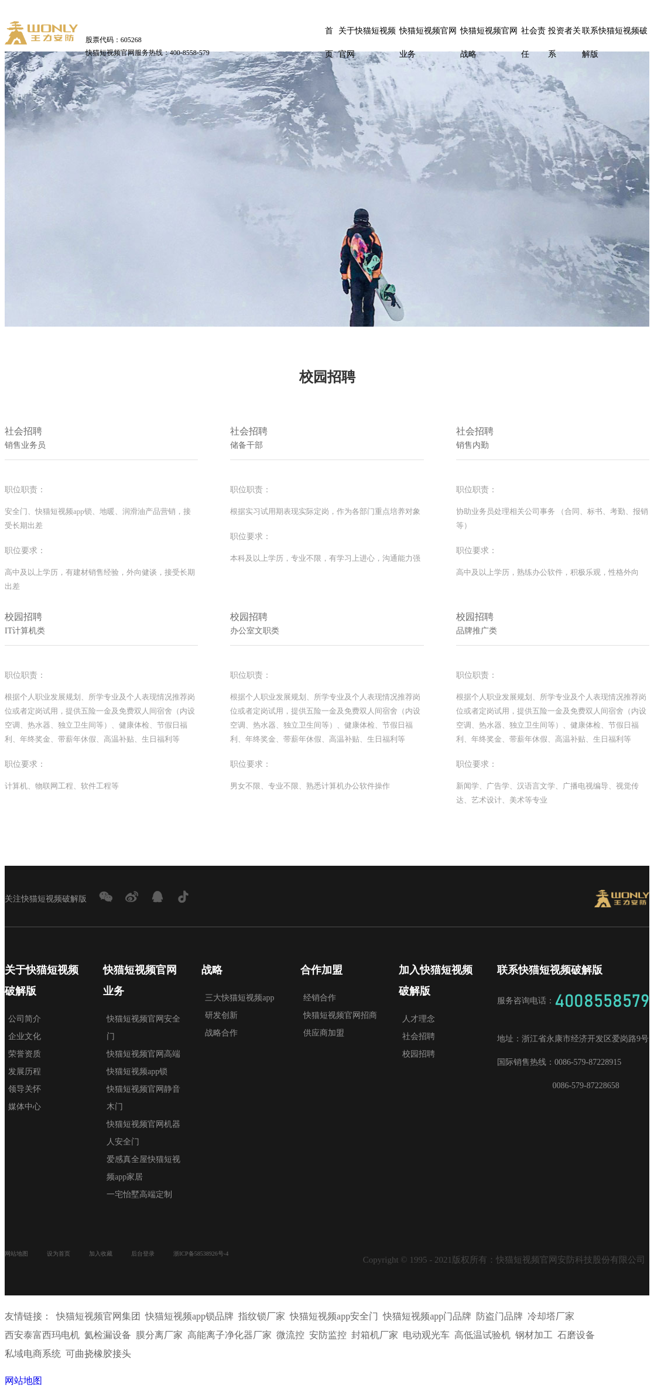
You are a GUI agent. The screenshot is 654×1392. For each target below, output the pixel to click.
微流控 (290, 1335)
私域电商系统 (33, 1354)
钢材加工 (534, 1335)
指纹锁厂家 (261, 1316)
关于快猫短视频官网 (367, 34)
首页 (329, 34)
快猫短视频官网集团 (98, 1316)
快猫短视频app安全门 (334, 1316)
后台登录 (175, 1256)
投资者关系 (564, 34)
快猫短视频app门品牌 (427, 1316)
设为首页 (72, 1256)
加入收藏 (124, 1256)
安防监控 (328, 1335)
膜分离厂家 (159, 1335)
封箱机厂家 (374, 1335)
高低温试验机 (482, 1335)
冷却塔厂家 (551, 1316)
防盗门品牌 (499, 1316)
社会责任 (533, 34)
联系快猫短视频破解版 (615, 34)
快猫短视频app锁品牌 (189, 1316)
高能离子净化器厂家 (229, 1335)
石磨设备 (576, 1335)
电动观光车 (426, 1335)
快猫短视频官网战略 (489, 34)
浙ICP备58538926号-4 (249, 1256)
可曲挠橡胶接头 (98, 1354)
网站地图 (21, 1256)
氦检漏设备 (107, 1335)
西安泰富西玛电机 (42, 1335)
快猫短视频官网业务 (428, 34)
